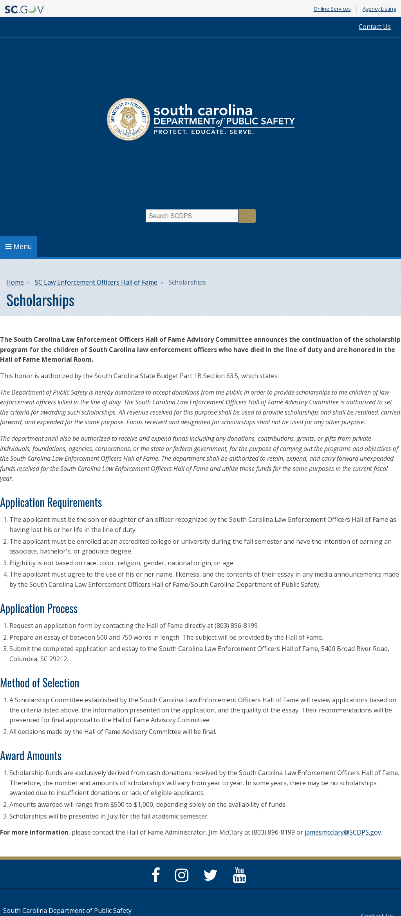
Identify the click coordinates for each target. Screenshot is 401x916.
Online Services (332, 9)
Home (15, 282)
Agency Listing (379, 9)
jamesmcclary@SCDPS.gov (343, 832)
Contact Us (375, 26)
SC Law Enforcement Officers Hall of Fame (96, 282)
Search (247, 216)
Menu (18, 246)
